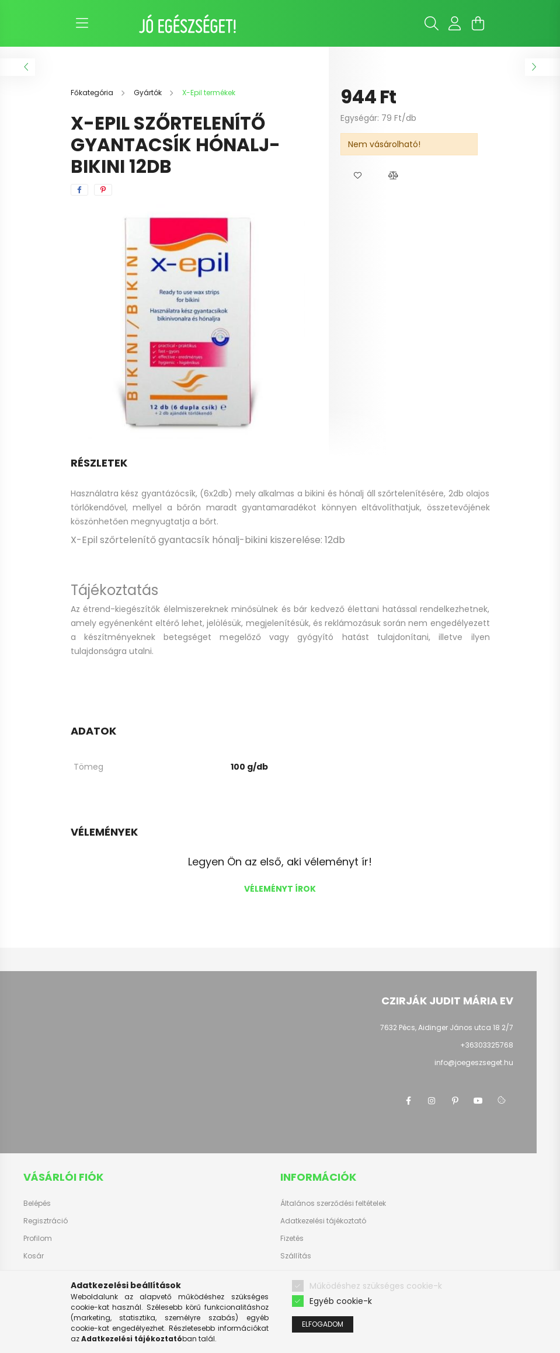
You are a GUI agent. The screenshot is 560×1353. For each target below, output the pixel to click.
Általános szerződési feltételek (333, 1203)
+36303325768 (486, 1045)
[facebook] (79, 190)
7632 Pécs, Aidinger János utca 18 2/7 (446, 1027)
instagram (431, 1100)
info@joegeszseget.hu (473, 1062)
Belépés (37, 1203)
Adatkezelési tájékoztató (323, 1221)
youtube (478, 1100)
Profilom (37, 1238)
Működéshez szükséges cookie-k (375, 1286)
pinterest (455, 1100)
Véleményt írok (280, 889)
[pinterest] (103, 190)
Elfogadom (322, 1325)
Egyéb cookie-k (340, 1301)
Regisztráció (45, 1221)
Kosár (33, 1256)
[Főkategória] (93, 93)
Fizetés (292, 1238)
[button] (358, 175)
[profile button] (455, 23)
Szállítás (295, 1256)
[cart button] (478, 23)
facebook (408, 1100)
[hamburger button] (82, 23)
